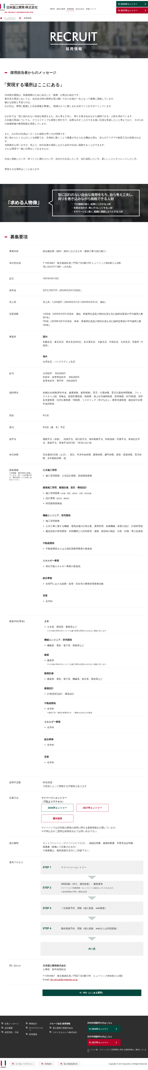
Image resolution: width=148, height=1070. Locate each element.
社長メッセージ (12, 1023)
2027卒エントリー (92, 807)
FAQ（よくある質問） (93, 992)
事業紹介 (33, 1023)
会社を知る (80, 9)
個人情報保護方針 (71, 1064)
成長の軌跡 (61, 9)
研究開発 (33, 1034)
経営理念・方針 (12, 1032)
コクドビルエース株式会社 (65, 1032)
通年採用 (57, 818)
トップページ (9, 18)
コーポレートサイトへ (24, 1064)
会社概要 (9, 1028)
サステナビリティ (36, 1029)
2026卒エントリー (57, 807)
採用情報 (70, 9)
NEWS (52, 9)
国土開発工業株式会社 (63, 1028)
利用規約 (48, 1064)
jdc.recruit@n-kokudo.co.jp (64, 979)
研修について (91, 9)
